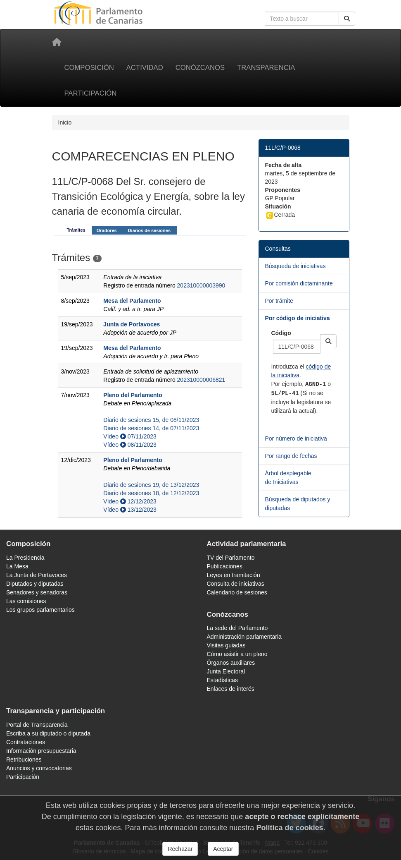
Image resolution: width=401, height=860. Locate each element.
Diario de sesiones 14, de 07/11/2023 (151, 428)
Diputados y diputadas (35, 583)
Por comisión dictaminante (299, 283)
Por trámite (279, 300)
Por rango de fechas (291, 456)
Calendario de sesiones (237, 592)
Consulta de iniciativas (235, 583)
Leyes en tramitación (233, 575)
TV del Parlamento (231, 557)
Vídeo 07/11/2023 (129, 436)
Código (281, 333)
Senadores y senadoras (36, 592)
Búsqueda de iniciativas (295, 266)
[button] (328, 341)
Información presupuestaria (41, 750)
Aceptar (223, 849)
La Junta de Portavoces (36, 575)
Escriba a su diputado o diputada (48, 733)
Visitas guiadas (226, 645)
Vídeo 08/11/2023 (129, 444)
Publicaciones (224, 566)
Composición (89, 68)
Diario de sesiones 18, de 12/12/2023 (151, 493)
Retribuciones (24, 759)
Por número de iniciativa (296, 438)
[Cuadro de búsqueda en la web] (302, 19)
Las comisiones (26, 601)
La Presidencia (25, 557)
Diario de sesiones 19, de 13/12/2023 (151, 485)
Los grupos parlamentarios (40, 609)
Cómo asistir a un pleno (237, 654)
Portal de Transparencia (37, 724)
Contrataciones (25, 742)
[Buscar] (347, 19)
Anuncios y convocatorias (39, 768)
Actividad (144, 68)
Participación (90, 93)
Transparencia (266, 68)
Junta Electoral (226, 671)
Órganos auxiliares (231, 662)
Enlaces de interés (230, 688)
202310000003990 (201, 285)
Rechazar (180, 849)
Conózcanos (200, 68)
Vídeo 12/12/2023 (129, 501)
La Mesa (17, 566)
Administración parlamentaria (244, 636)
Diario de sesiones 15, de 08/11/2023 (151, 420)
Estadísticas (222, 680)
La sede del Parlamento (237, 628)
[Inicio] (56, 42)
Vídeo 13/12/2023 (129, 509)
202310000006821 (201, 379)
